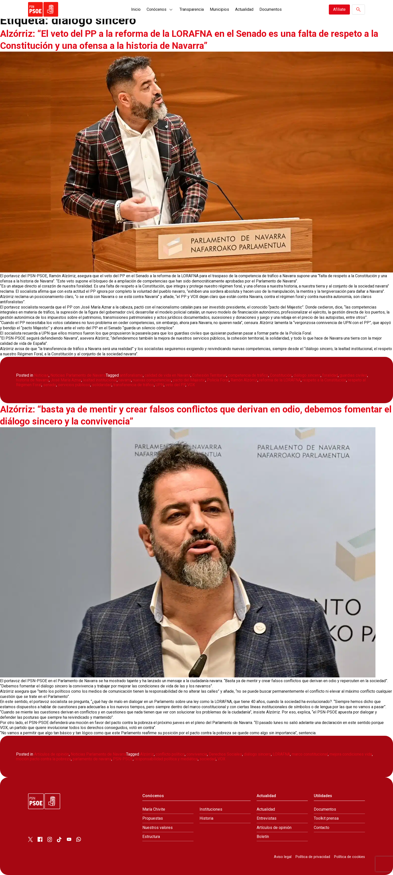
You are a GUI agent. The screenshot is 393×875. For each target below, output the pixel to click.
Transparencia (191, 9)
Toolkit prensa (326, 818)
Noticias (41, 375)
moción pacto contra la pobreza (43, 759)
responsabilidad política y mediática (166, 759)
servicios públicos (74, 384)
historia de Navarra (32, 380)
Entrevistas (266, 818)
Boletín (263, 836)
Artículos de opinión (51, 754)
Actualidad (244, 9)
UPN (160, 384)
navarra (125, 380)
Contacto (321, 827)
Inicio (136, 9)
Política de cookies (349, 857)
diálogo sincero (307, 375)
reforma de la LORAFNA (280, 380)
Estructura (151, 836)
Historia (206, 818)
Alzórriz (147, 754)
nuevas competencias (152, 380)
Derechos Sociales (225, 754)
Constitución (281, 375)
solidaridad (102, 384)
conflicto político (170, 754)
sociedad (208, 759)
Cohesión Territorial (209, 375)
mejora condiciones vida (351, 754)
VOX (191, 384)
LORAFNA (281, 754)
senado (49, 384)
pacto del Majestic (189, 380)
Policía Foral (218, 380)
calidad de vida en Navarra (167, 375)
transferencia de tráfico (133, 384)
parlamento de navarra (92, 759)
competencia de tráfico (248, 375)
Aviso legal (282, 857)
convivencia (196, 754)
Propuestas (152, 818)
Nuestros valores (157, 827)
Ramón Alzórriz (244, 380)
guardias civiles (353, 375)
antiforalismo (131, 375)
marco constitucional (310, 754)
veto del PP (175, 384)
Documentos (270, 9)
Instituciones (211, 809)
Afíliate (339, 9)
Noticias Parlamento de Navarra (78, 375)
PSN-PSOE (123, 759)
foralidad (330, 375)
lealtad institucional (100, 380)
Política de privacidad (313, 857)
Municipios (219, 9)
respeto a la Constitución (324, 380)
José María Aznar (66, 380)
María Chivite (153, 809)
